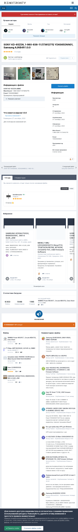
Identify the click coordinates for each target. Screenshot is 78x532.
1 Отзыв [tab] (7, 178)
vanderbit (53, 479)
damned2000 (54, 495)
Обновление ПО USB (44, 256)
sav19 (52, 358)
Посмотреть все (39, 286)
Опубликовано (64, 358)
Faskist (52, 428)
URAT (7, 240)
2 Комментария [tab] (20, 178)
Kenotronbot (49, 30)
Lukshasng (18, 57)
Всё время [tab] (67, 24)
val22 (52, 438)
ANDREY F (15, 350)
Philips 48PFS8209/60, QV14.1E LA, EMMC (21, 348)
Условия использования (18, 518)
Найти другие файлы (15, 59)
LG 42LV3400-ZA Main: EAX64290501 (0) (59, 436)
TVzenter (73, 240)
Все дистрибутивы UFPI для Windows (59, 427)
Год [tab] (48, 24)
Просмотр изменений (13, 115)
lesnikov (52, 461)
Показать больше (39, 36)
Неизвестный (42, 254)
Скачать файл (63, 86)
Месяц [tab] (30, 24)
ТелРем (52, 374)
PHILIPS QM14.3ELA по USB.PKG (56, 356)
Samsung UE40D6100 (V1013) (56, 493)
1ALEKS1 (52, 412)
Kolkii (13, 361)
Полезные (65, 188)
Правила (7, 518)
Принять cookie (12, 528)
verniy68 (67, 30)
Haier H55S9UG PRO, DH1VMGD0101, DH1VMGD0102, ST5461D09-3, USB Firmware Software (58, 370)
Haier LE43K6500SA (14, 367)
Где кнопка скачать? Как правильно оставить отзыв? (39, 14)
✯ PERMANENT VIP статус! (13, 325)
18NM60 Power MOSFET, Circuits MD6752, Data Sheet (56, 301)
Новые (71, 188)
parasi (52, 396)
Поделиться (51, 58)
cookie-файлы (63, 518)
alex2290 (30, 30)
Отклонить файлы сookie (33, 528)
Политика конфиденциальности (37, 518)
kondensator (17, 194)
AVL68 (11, 30)
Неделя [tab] (10, 24)
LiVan (12, 280)
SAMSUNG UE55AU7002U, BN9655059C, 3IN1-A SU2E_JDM (17, 235)
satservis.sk (54, 341)
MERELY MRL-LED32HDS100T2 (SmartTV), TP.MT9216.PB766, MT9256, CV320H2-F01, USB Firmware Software (51, 247)
